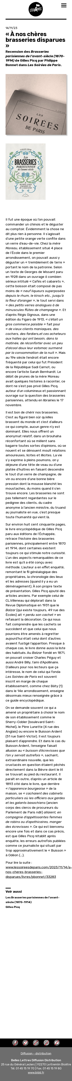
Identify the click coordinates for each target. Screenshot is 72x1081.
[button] (36, 104)
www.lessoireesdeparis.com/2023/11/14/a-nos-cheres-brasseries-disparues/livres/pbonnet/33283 (39, 872)
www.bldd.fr (36, 1072)
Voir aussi (14, 892)
